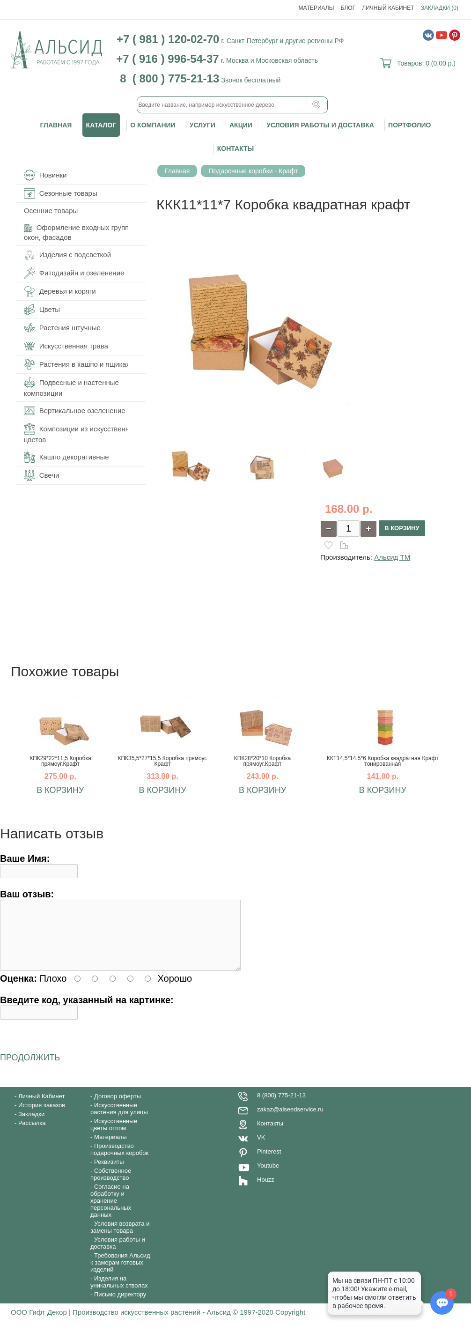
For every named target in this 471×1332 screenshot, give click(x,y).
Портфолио (409, 125)
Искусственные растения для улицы (119, 1120)
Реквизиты (109, 1173)
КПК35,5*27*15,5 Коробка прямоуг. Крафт (162, 761)
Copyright (290, 1323)
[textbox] (232, 104)
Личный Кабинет (388, 8)
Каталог (101, 125)
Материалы (316, 8)
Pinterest (269, 1162)
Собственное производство (110, 1185)
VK (261, 1148)
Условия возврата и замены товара (119, 1238)
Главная (56, 125)
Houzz (265, 1190)
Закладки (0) (439, 8)
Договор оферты (117, 1107)
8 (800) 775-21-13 (281, 1106)
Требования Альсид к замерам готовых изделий (120, 1273)
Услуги (202, 125)
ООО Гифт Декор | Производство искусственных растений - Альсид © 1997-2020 (143, 1323)
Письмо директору (120, 1305)
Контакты (235, 148)
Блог (348, 8)
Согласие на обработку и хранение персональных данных (110, 1211)
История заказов (41, 1116)
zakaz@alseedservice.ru (290, 1120)
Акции (240, 125)
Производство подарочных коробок (119, 1161)
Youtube (268, 1176)
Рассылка (32, 1134)
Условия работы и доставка (320, 125)
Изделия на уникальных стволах (119, 1293)
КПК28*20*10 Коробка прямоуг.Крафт (262, 761)
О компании (152, 125)
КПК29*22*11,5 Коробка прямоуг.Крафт (60, 761)
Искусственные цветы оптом (113, 1136)
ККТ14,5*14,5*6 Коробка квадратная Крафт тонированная (383, 761)
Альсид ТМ (392, 557)
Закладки (31, 1125)
